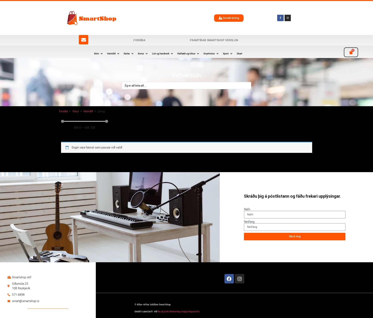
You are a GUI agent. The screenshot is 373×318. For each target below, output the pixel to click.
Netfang (249, 221)
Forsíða (139, 40)
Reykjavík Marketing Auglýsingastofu (179, 311)
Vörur (75, 111)
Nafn (247, 209)
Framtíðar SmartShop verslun (214, 40)
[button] (98, 53)
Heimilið (88, 111)
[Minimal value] (84, 121)
